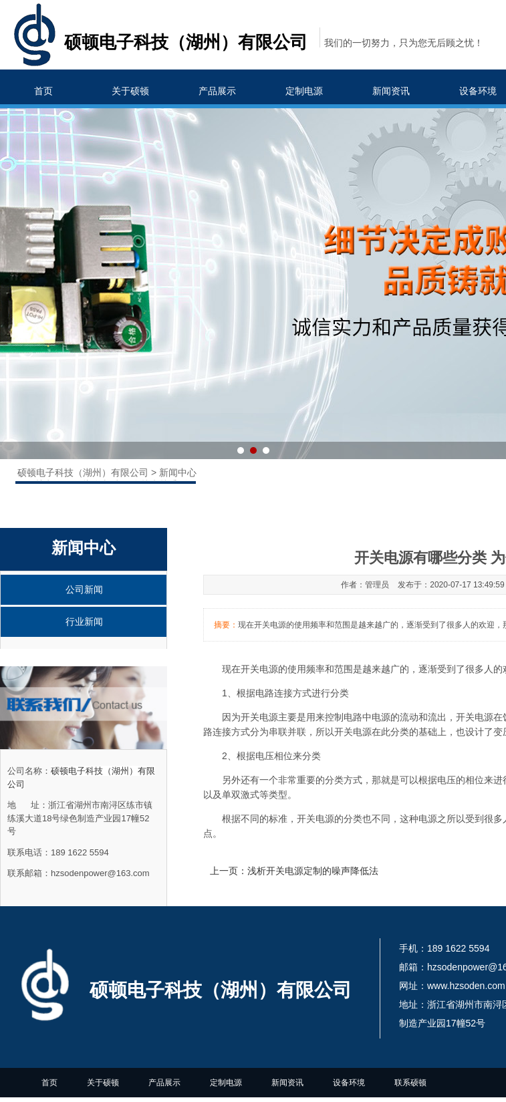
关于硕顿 (130, 91)
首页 (43, 91)
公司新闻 (84, 589)
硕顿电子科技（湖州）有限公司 (84, 472)
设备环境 (349, 1082)
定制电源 (304, 91)
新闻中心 (178, 472)
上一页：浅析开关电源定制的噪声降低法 (294, 870)
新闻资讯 (391, 91)
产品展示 (217, 91)
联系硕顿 (410, 1082)
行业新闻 (84, 621)
